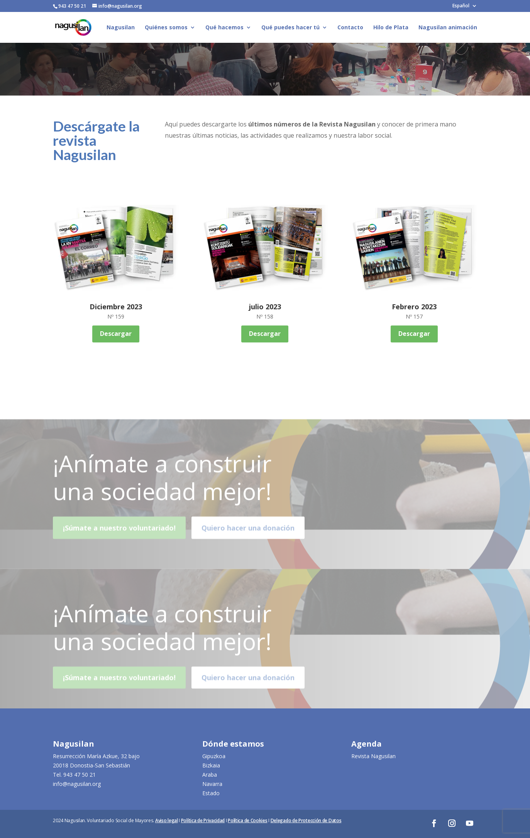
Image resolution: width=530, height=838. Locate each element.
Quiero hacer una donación (248, 532)
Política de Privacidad (203, 820)
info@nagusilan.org (77, 783)
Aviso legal (166, 820)
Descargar (116, 333)
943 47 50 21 (79, 774)
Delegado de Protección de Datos (306, 820)
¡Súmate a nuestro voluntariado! (119, 532)
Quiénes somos (166, 28)
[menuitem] (464, 7)
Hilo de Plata (390, 28)
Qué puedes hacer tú (290, 28)
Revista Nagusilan (373, 756)
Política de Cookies (247, 820)
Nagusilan (121, 28)
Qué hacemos (224, 28)
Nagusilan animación (447, 28)
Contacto (350, 28)
